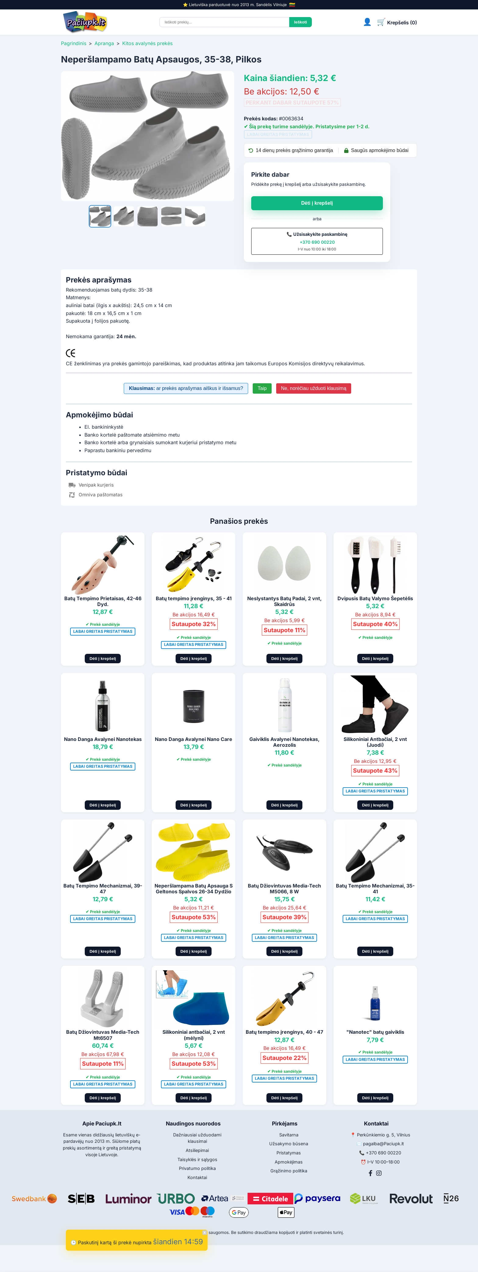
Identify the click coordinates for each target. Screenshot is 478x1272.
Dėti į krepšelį (317, 203)
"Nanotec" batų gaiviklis (375, 1032)
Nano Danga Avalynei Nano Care (193, 739)
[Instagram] (379, 1173)
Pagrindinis (73, 43)
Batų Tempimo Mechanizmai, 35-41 (375, 889)
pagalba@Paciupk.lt (383, 1143)
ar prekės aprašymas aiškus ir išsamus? (186, 388)
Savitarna (288, 1134)
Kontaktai (197, 1177)
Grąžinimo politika (288, 1170)
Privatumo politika (197, 1168)
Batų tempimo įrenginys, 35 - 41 (194, 598)
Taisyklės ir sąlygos (197, 1159)
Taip (262, 388)
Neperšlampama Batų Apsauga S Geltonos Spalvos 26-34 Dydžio (194, 889)
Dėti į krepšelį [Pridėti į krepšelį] (103, 658)
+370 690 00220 (317, 242)
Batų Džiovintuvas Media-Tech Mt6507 (102, 1035)
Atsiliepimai (197, 1150)
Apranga (104, 43)
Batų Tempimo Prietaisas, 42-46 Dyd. (102, 601)
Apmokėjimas (289, 1161)
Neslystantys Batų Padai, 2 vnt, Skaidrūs (284, 601)
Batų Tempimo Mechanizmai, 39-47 (102, 889)
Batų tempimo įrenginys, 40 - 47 (284, 1032)
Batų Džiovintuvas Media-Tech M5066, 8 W (284, 889)
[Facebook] (371, 1173)
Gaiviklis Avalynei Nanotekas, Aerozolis (284, 742)
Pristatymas (288, 1152)
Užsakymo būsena (288, 1143)
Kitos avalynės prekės (147, 43)
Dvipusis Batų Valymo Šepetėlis (375, 598)
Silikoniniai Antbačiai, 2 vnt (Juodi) (375, 742)
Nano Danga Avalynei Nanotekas (103, 739)
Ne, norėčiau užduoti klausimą (313, 388)
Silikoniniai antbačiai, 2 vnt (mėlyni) (193, 1035)
